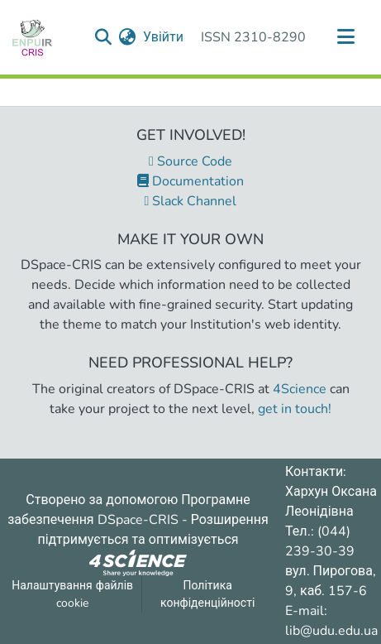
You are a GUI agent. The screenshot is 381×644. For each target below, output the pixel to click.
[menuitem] (127, 37)
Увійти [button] (164, 37)
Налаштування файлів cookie (72, 594)
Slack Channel (191, 201)
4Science (299, 389)
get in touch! (294, 409)
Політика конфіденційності (207, 594)
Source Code (190, 161)
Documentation (190, 181)
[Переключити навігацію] (345, 37)
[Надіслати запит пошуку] (103, 37)
